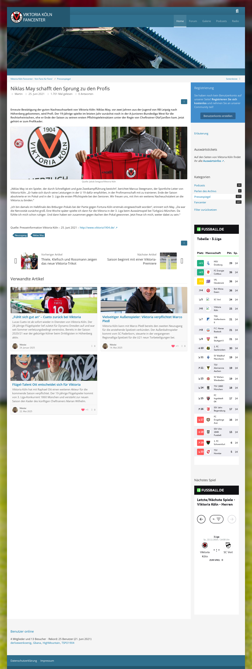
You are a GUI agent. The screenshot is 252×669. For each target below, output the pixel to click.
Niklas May (38, 235)
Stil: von (126, 625)
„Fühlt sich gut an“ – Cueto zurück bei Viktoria (46, 317)
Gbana (37, 590)
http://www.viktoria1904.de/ (97, 227)
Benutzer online (22, 579)
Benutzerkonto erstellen (218, 116)
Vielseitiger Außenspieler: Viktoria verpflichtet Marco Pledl (142, 319)
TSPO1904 (68, 590)
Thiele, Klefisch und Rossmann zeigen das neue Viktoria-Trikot (69, 261)
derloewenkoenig (20, 590)
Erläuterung (201, 133)
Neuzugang (21, 235)
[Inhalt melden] (184, 243)
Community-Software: (126, 619)
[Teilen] (184, 101)
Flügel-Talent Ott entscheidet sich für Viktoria (46, 384)
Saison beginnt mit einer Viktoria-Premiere (131, 261)
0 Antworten (85, 94)
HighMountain (51, 590)
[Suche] (237, 11)
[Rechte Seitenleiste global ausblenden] (233, 78)
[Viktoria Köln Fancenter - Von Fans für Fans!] (38, 17)
